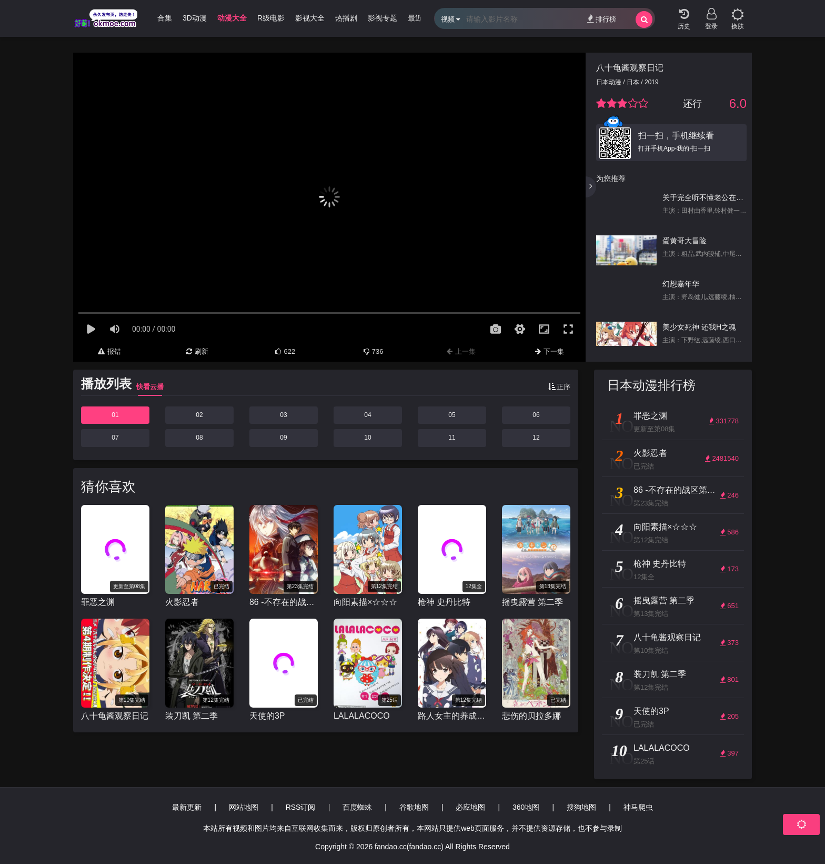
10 (367, 437)
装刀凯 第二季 (191, 715)
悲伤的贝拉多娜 (531, 715)
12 (535, 437)
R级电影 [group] (271, 18)
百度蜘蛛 (357, 807)
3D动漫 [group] (195, 18)
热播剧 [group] (346, 18)
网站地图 (243, 807)
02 (199, 415)
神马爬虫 (638, 807)
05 (451, 415)
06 (535, 415)
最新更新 (187, 807)
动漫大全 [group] (232, 18)
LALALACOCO (362, 715)
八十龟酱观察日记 (629, 67)
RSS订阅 (301, 807)
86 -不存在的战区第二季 (283, 602)
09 (283, 437)
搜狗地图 (581, 807)
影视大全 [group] (310, 18)
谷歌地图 (414, 807)
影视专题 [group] (382, 18)
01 (115, 415)
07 (115, 437)
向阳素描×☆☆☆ (365, 602)
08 (199, 437)
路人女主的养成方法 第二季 (452, 715)
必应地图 (470, 807)
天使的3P (267, 715)
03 (283, 415)
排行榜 (601, 18)
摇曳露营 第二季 (532, 602)
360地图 (525, 807)
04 (367, 415)
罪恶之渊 (98, 602)
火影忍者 (182, 602)
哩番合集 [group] (157, 18)
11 (451, 437)
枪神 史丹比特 (444, 602)
